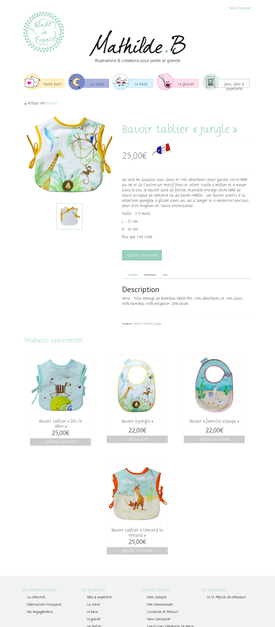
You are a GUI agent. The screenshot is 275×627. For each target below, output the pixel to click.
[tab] (132, 275)
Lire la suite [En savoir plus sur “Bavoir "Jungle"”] (137, 439)
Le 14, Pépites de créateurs (226, 597)
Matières (132, 274)
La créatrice (36, 597)
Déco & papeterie (99, 597)
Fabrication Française (44, 604)
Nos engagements (40, 612)
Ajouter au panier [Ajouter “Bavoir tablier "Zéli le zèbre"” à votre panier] (60, 442)
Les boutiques (214, 590)
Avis (165, 274)
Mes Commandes (160, 604)
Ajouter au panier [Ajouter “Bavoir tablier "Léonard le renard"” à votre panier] (137, 550)
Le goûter (94, 619)
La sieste (93, 604)
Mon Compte (240, 8)
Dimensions (150, 274)
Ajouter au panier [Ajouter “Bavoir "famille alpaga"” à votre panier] (214, 439)
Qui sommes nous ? (40, 590)
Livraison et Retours (162, 612)
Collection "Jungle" (152, 323)
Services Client (155, 590)
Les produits (93, 590)
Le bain (92, 612)
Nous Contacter (159, 619)
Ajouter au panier (142, 255)
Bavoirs (52, 103)
